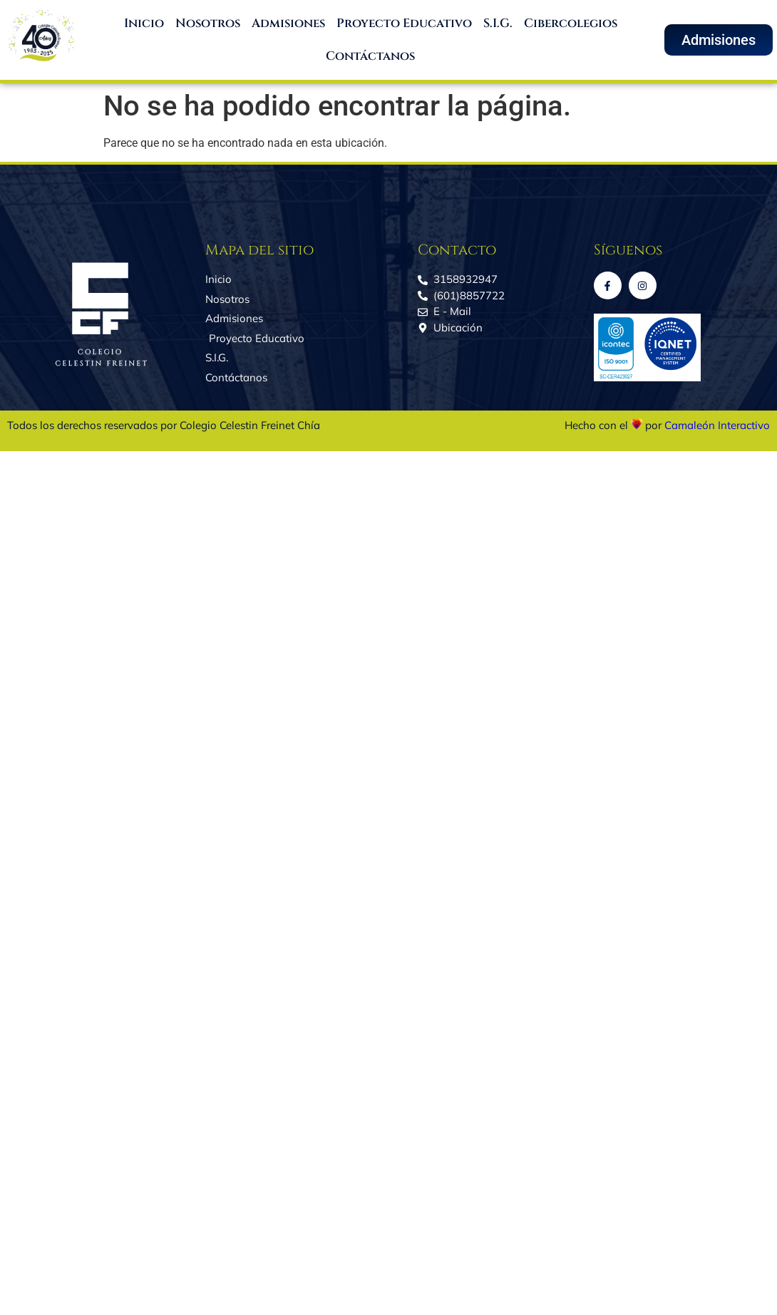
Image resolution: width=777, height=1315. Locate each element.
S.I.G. (498, 23)
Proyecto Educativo (404, 23)
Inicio (144, 23)
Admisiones (288, 23)
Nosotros (207, 23)
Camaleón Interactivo (717, 425)
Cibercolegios (570, 23)
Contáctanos (370, 56)
